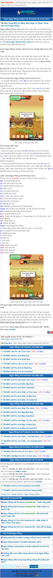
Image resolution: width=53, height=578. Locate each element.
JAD (33, 351)
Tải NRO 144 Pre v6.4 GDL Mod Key (18, 384)
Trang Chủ (5, 494)
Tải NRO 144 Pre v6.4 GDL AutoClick (18, 388)
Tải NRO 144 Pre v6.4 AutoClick (16, 359)
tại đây (12, 329)
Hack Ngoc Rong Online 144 (18, 42)
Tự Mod (40, 351)
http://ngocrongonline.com (11, 339)
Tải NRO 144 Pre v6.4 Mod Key (16, 356)
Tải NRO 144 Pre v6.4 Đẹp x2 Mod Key (19, 424)
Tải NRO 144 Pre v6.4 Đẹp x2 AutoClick (20, 428)
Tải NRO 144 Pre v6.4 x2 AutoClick (18, 371)
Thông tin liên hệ (34, 571)
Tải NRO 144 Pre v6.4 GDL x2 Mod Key (19, 396)
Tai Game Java (26, 576)
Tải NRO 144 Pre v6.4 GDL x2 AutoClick (20, 400)
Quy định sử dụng (19, 571)
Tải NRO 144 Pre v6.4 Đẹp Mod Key (18, 412)
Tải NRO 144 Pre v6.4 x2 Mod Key (17, 368)
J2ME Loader (21, 471)
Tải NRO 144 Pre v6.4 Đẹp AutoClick (18, 416)
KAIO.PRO (8, 3)
